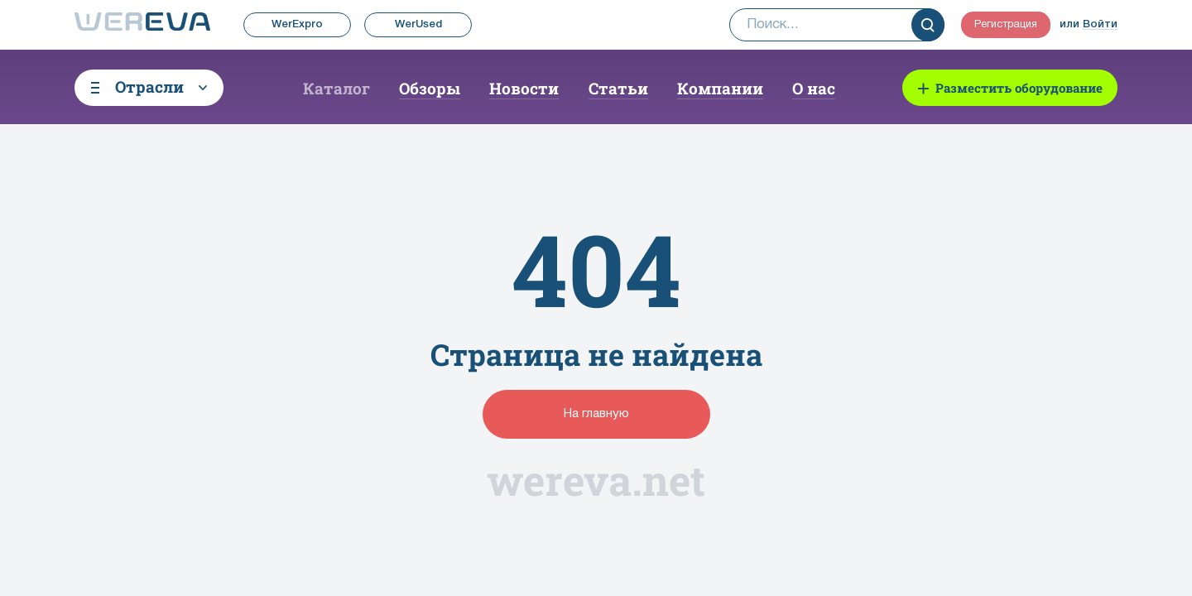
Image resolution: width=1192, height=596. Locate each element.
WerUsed (418, 24)
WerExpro (297, 24)
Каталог (336, 88)
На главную (596, 414)
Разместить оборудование (1019, 87)
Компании (720, 88)
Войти (1100, 24)
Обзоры (429, 88)
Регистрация (1005, 25)
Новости (524, 88)
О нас (813, 88)
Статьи (618, 88)
